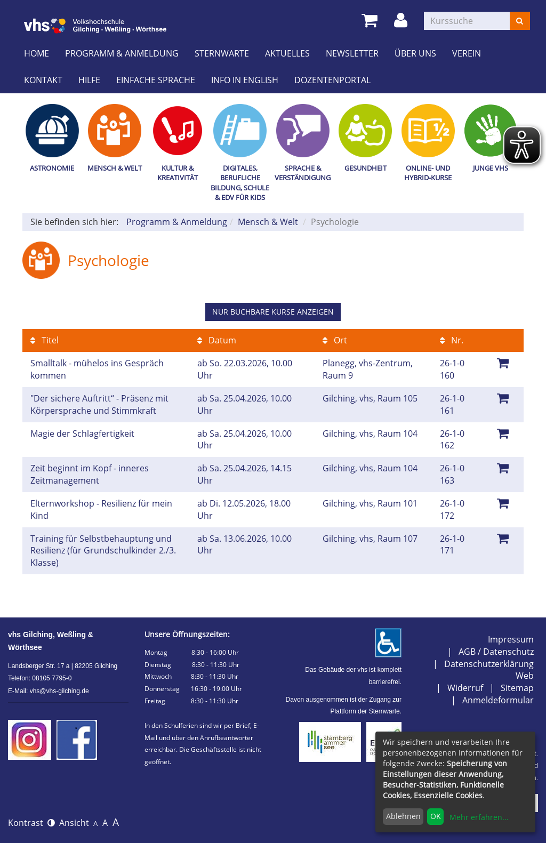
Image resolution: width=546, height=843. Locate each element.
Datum (216, 340)
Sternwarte (222, 53)
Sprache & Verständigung (303, 173)
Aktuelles (287, 53)
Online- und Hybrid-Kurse (428, 173)
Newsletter (352, 53)
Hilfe (89, 80)
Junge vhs (490, 168)
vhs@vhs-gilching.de (59, 691)
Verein (466, 53)
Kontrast (31, 823)
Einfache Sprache (155, 80)
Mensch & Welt (114, 168)
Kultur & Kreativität (177, 173)
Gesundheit (365, 168)
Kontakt (43, 80)
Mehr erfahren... (479, 817)
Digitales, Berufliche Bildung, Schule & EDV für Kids (240, 183)
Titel (44, 340)
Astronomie (52, 168)
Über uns (415, 53)
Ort (335, 340)
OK (435, 816)
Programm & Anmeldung (122, 53)
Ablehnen (403, 816)
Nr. (451, 340)
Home (36, 53)
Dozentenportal (332, 80)
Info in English (244, 80)
